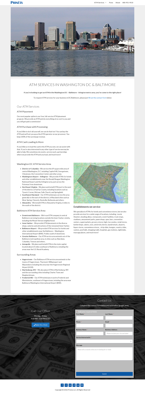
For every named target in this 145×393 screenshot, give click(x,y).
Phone (79, 322)
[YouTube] (78, 385)
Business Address (111, 329)
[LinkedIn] (70, 385)
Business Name (82, 330)
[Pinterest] (82, 385)
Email (107, 322)
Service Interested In (83, 337)
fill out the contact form (97, 98)
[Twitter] (74, 385)
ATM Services (101, 2)
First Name (80, 314)
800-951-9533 (128, 2)
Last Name (109, 314)
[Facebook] (62, 385)
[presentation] (91, 365)
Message (79, 345)
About (118, 2)
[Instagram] (66, 385)
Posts (111, 2)
